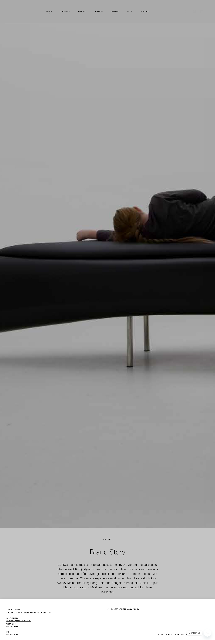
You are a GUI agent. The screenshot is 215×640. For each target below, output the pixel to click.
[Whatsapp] (207, 633)
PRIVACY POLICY (131, 610)
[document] (107, 320)
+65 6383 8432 (12, 635)
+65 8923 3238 (12, 627)
